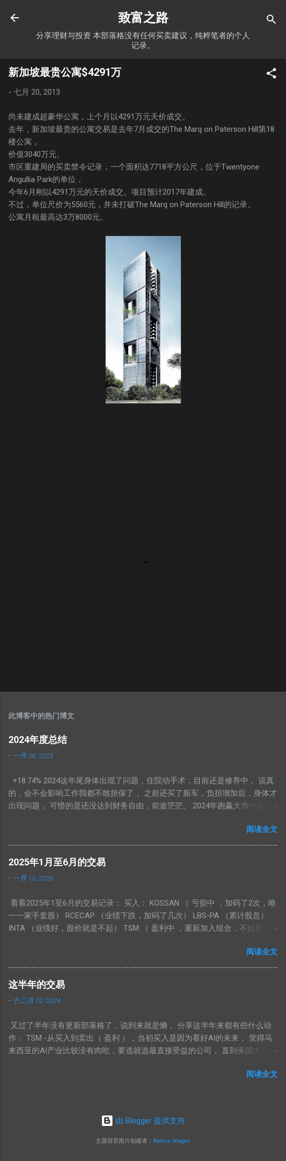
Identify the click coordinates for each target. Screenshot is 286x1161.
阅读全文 (262, 829)
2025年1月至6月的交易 (57, 861)
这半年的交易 (36, 984)
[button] (271, 75)
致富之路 (143, 17)
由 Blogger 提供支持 (143, 1120)
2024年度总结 (37, 739)
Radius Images (171, 1140)
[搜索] (271, 21)
